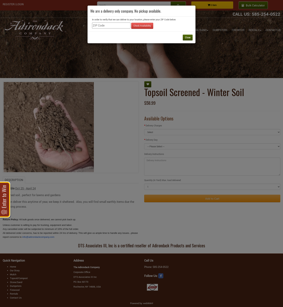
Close (187, 37)
